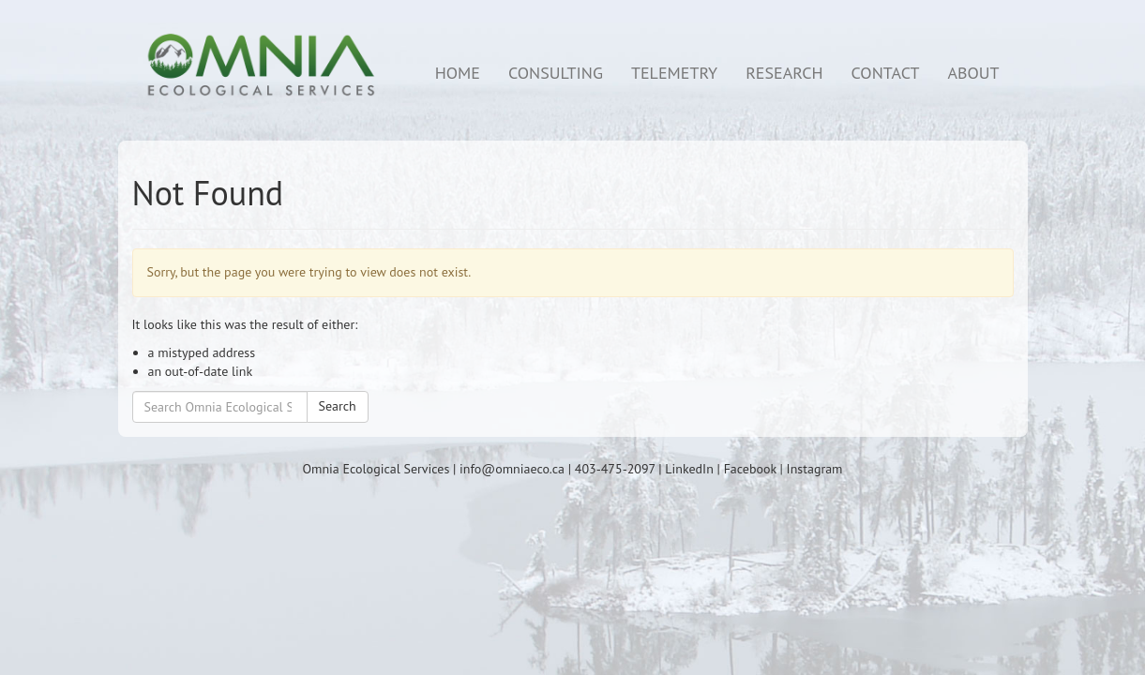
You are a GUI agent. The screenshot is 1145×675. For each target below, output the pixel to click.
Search (337, 406)
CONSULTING (555, 72)
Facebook (750, 468)
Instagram (815, 468)
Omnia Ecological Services (376, 468)
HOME (457, 72)
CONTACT (885, 72)
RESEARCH (784, 72)
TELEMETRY (674, 72)
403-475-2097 (615, 468)
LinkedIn (689, 468)
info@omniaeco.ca (512, 468)
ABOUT (973, 72)
